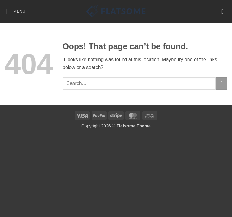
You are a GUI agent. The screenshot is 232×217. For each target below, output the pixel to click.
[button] (15, 11)
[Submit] (221, 83)
